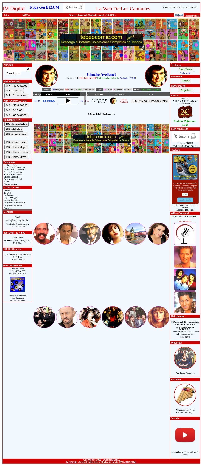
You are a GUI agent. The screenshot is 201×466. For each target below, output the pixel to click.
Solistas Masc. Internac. (13, 174)
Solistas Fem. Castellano (14, 167)
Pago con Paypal (10, 197)
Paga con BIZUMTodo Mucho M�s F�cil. (185, 143)
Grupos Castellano (11, 177)
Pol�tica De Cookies (13, 205)
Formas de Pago (10, 200)
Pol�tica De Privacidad (14, 202)
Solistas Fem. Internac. (13, 172)
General (7, 190)
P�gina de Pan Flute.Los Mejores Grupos (185, 409)
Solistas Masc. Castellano (14, 170)
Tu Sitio (7, 193)
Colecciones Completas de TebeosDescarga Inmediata (185, 206)
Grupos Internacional (12, 179)
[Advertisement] (101, 192)
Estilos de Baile (10, 165)
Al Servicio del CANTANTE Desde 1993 (180, 7)
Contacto (7, 208)
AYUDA (26, 15)
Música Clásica (10, 184)
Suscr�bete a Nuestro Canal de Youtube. (185, 451)
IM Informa (8, 195)
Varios (6, 181)
